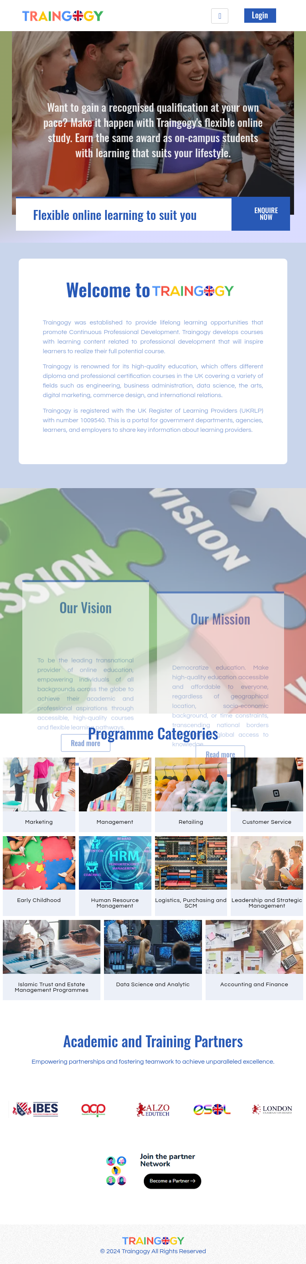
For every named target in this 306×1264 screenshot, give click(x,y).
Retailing (190, 819)
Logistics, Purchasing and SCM (191, 900)
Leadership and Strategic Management (266, 900)
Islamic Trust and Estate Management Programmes (52, 983)
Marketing (39, 819)
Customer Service (267, 819)
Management (114, 819)
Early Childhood (39, 897)
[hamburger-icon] (219, 16)
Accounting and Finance (254, 980)
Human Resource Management (115, 900)
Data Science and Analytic (153, 980)
